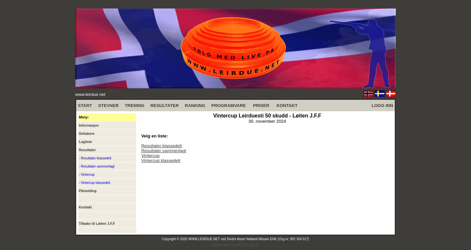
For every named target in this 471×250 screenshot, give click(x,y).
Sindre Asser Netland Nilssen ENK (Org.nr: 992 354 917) (268, 239)
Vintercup (150, 155)
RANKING (195, 105)
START (85, 105)
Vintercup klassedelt (160, 160)
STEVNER (108, 105)
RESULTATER (164, 105)
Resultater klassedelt (161, 145)
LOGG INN (382, 105)
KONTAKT (287, 105)
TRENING (134, 105)
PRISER (261, 105)
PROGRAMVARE (228, 105)
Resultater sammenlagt (163, 150)
